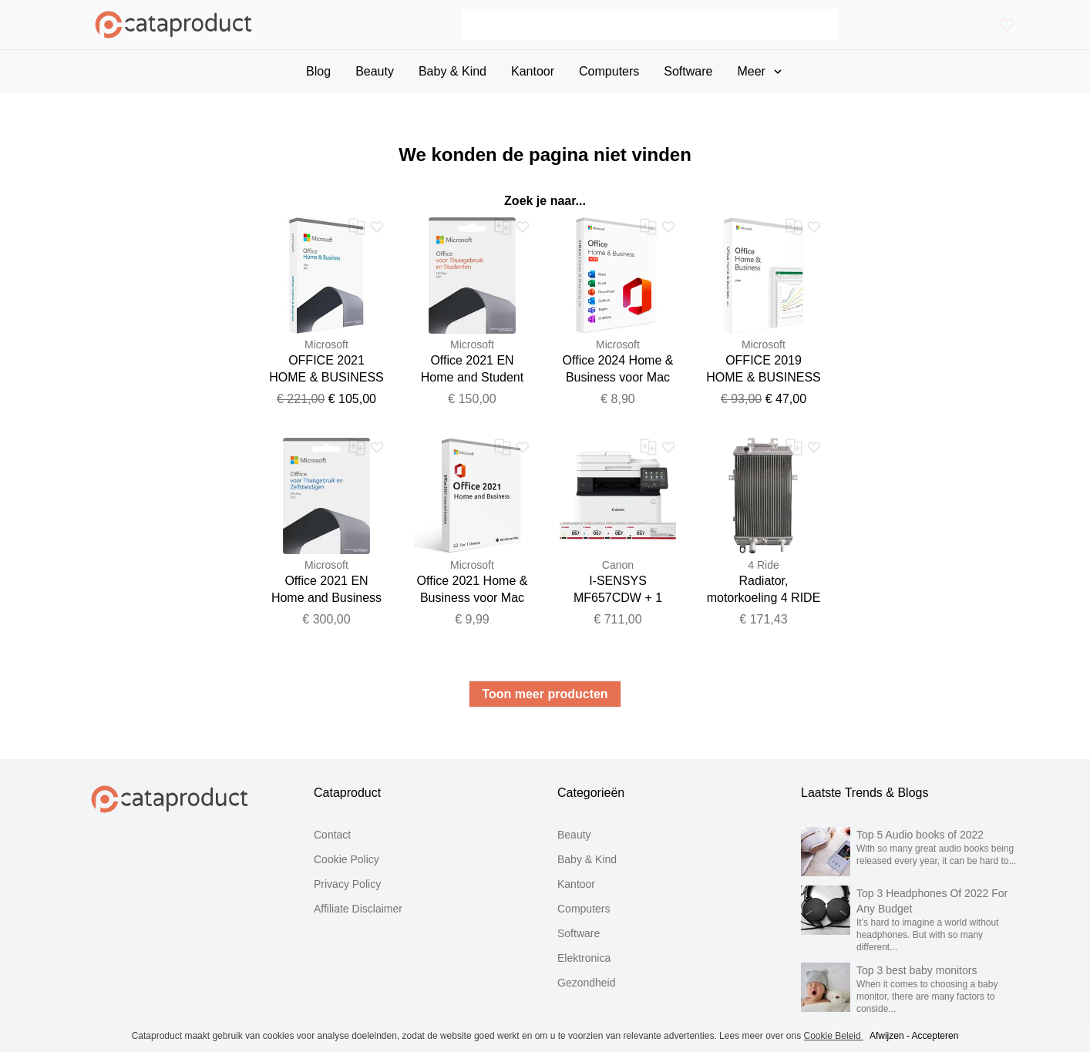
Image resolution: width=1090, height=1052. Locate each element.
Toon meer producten (544, 694)
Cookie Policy (346, 859)
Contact (332, 834)
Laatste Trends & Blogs (864, 792)
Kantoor (576, 884)
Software (578, 933)
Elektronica (584, 958)
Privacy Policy (347, 884)
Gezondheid (586, 982)
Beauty (574, 834)
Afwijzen (887, 1035)
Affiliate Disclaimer (358, 908)
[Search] (651, 24)
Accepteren (935, 1035)
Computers (583, 908)
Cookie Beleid (833, 1035)
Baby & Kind (587, 859)
